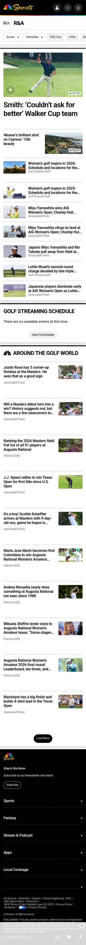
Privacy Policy (64, 904)
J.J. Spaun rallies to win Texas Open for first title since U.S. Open (27, 481)
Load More (42, 738)
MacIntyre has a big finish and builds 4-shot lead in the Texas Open (28, 701)
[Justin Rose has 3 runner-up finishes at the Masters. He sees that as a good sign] (70, 372)
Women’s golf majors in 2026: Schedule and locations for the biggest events (52, 165)
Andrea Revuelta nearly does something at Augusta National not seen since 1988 (28, 591)
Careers (36, 898)
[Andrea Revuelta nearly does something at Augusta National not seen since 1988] (70, 592)
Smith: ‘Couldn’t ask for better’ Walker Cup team (40, 109)
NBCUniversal (26, 914)
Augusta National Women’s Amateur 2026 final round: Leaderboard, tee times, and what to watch (25, 664)
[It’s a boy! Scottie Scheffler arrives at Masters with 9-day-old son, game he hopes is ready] (70, 518)
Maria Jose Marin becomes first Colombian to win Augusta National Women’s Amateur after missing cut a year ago (29, 554)
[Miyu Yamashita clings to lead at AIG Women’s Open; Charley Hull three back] (14, 232)
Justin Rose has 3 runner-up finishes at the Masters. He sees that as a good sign (26, 371)
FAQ (68, 898)
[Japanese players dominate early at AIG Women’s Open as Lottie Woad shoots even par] (14, 290)
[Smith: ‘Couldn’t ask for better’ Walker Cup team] (42, 75)
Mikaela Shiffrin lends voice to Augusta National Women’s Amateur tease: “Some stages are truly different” (27, 628)
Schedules (34, 37)
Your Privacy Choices (38, 907)
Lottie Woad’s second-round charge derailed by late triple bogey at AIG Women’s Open (51, 269)
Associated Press (38, 216)
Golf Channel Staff (39, 171)
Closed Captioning (53, 898)
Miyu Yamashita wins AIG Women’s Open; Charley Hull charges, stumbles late (50, 210)
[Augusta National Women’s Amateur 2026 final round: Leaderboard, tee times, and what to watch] (70, 665)
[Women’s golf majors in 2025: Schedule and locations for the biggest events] (14, 192)
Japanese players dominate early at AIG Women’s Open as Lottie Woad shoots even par (54, 288)
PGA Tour (55, 37)
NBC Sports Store (14, 901)
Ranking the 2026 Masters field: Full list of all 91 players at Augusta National (29, 445)
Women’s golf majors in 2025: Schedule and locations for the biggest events (52, 190)
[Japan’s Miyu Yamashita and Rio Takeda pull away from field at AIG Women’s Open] (14, 251)
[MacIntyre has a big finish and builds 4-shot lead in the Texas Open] (70, 701)
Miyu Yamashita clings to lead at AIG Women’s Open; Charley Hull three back (54, 230)
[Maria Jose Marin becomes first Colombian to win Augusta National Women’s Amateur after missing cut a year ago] (70, 555)
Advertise (24, 898)
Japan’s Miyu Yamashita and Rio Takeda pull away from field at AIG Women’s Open (54, 249)
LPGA (72, 37)
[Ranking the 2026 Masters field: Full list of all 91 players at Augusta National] (70, 445)
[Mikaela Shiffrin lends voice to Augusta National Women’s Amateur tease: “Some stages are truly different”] (70, 628)
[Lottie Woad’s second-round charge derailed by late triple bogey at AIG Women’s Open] (14, 271)
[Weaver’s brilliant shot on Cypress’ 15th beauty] (63, 143)
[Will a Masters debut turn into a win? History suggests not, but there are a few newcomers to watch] (70, 409)
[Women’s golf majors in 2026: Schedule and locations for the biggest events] (14, 167)
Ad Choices (9, 898)
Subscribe (12, 785)
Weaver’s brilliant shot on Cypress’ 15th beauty (21, 139)
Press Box (32, 901)
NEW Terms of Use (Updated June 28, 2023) (29, 904)
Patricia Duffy (11, 455)
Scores (12, 37)
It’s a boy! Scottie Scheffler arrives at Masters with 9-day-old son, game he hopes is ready (27, 518)
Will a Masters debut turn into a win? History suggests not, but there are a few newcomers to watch (28, 408)
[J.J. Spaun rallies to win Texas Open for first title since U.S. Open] (70, 482)
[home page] (18, 8)
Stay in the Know (14, 768)
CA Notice (10, 907)
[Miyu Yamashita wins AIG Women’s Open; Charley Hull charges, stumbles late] (14, 212)
